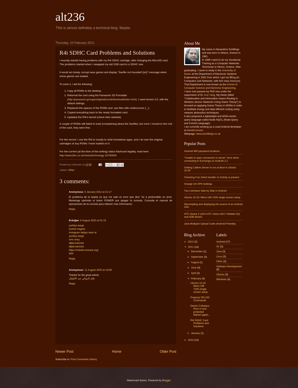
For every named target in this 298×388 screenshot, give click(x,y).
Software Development (229, 266)
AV (217, 246)
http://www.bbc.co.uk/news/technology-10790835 (88, 155)
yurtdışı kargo (76, 225)
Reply (72, 209)
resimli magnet (77, 228)
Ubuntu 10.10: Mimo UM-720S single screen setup (212, 197)
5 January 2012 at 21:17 (98, 191)
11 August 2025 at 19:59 (98, 269)
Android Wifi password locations (202, 151)
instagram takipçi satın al (83, 232)
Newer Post (64, 351)
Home (116, 351)
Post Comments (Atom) (84, 359)
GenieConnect (195, 130)
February (196, 278)
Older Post (168, 351)
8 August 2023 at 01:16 (93, 220)
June (194, 267)
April (194, 273)
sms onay (74, 239)
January (195, 333)
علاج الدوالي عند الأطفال (82, 278)
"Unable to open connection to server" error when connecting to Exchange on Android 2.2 (211, 159)
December (197, 251)
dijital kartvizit (76, 243)
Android (220, 241)
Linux (219, 256)
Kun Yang (209, 94)
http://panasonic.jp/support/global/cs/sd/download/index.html (102, 99)
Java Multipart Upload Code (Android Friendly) (210, 223)
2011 (191, 246)
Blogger (166, 380)
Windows (221, 279)
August (195, 262)
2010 (191, 339)
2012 (191, 241)
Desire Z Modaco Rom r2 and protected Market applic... (200, 310)
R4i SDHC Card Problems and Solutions (199, 323)
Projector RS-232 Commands (200, 299)
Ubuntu (220, 274)
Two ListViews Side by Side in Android (205, 190)
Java (219, 251)
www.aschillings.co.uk (208, 133)
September (197, 256)
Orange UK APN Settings (198, 183)
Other (71, 170)
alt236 (70, 16)
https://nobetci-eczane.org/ (83, 250)
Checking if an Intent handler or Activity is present (211, 177)
